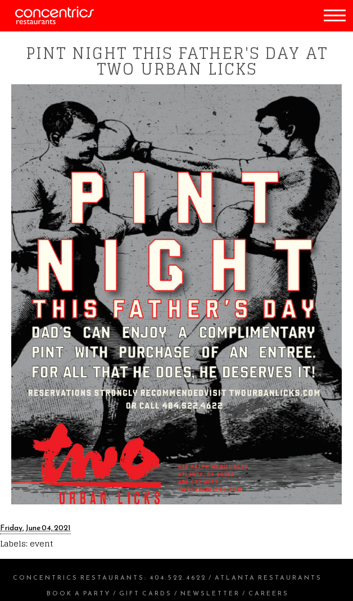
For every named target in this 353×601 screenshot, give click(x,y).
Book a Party (79, 593)
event (41, 543)
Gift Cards (145, 593)
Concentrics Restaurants (78, 577)
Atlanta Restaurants (268, 577)
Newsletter (210, 593)
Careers (268, 593)
